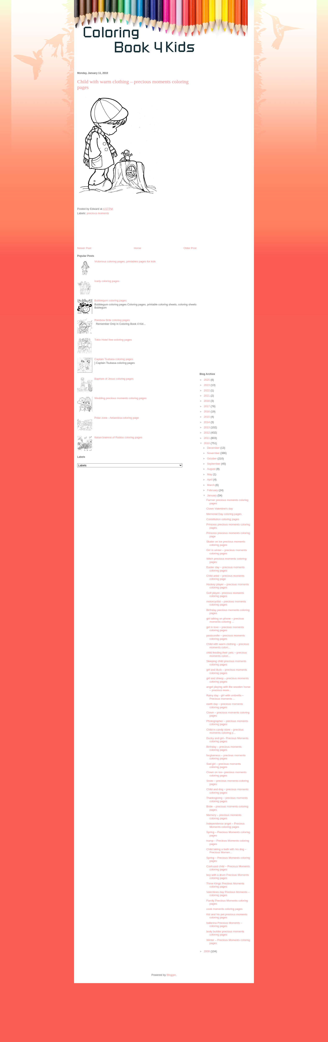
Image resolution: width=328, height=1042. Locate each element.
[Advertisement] (150, 64)
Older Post (190, 248)
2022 (207, 390)
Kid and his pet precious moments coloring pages (226, 916)
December (213, 447)
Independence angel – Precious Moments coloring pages (225, 825)
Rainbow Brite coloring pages (112, 320)
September (214, 463)
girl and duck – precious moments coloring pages (226, 671)
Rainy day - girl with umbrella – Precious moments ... (224, 697)
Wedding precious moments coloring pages (120, 398)
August (211, 468)
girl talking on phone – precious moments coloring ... (225, 620)
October (212, 458)
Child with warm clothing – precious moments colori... (227, 645)
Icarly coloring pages (106, 281)
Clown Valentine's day (219, 508)
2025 (207, 379)
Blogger (171, 974)
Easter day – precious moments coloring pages (225, 569)
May (210, 474)
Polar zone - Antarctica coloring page (116, 417)
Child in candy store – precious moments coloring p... (224, 731)
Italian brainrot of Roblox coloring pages (118, 437)
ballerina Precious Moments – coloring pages (224, 924)
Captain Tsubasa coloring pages (113, 359)
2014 (207, 422)
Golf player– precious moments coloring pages (225, 594)
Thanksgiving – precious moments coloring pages (226, 799)
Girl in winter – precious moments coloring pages (226, 552)
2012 (207, 432)
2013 (207, 427)
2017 (207, 406)
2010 (207, 443)
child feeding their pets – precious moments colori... (226, 654)
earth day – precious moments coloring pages (224, 705)
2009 (207, 951)
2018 (207, 400)
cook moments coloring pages (224, 908)
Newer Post (84, 248)
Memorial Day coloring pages (223, 514)
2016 (207, 411)
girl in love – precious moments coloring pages (225, 629)
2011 (207, 438)
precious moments (98, 213)
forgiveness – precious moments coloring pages (225, 757)
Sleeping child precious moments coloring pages (226, 663)
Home (137, 248)
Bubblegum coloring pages (110, 300)
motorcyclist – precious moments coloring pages (226, 603)
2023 (207, 385)
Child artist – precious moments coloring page (225, 577)
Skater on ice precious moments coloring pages (225, 543)
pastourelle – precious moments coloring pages (225, 637)
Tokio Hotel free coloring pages (113, 339)
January (212, 495)
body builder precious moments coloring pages (225, 933)
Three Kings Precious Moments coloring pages (225, 885)
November (213, 453)
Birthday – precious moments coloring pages (223, 748)
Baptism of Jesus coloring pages (113, 378)
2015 (207, 416)
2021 (207, 395)
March (211, 485)
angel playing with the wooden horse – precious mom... (228, 688)
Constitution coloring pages (222, 519)
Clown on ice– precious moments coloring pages (226, 774)
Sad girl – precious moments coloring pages (223, 765)
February (213, 490)
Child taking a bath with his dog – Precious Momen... (226, 851)
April (210, 479)
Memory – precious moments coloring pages (223, 816)
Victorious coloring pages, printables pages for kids (125, 261)
